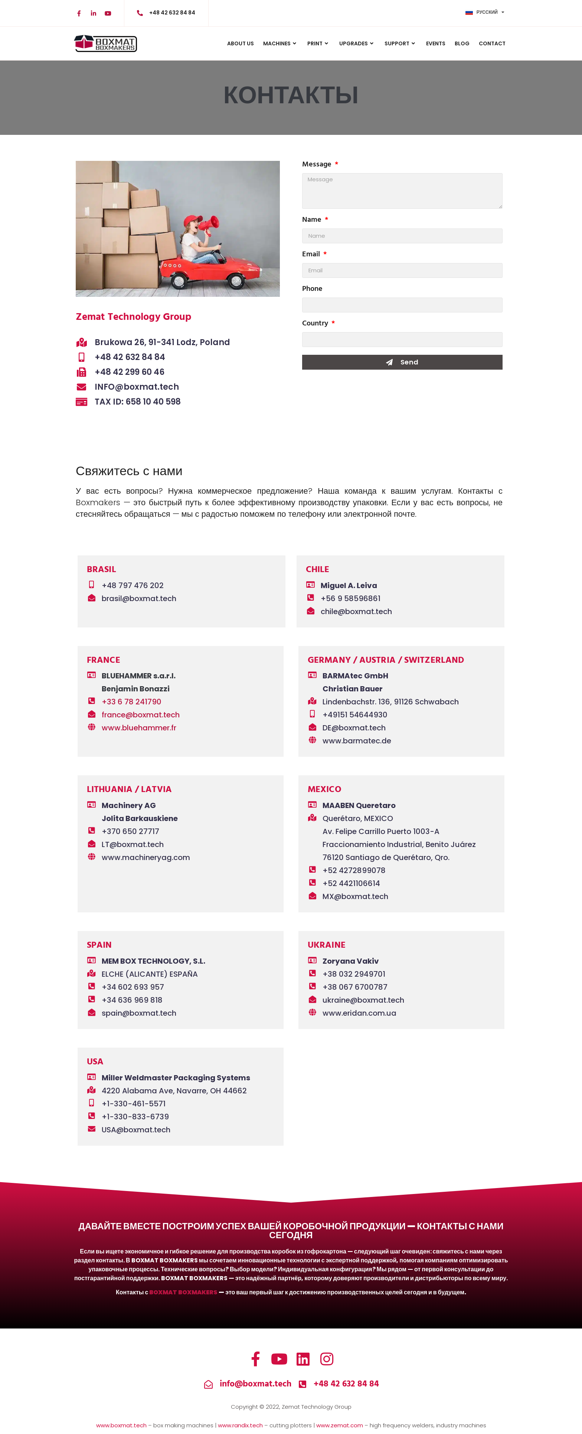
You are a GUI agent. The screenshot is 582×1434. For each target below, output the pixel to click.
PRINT (318, 43)
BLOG (462, 43)
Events (435, 43)
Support (401, 43)
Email (312, 255)
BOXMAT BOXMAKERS (183, 1292)
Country (316, 325)
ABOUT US (240, 43)
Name (312, 221)
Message (317, 166)
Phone (312, 290)
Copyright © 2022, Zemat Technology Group (291, 1407)
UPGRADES (357, 43)
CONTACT (492, 43)
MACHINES (280, 43)
